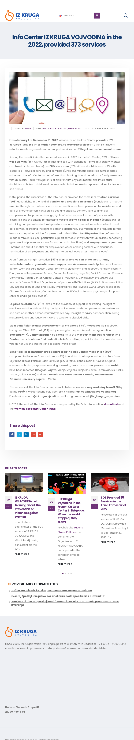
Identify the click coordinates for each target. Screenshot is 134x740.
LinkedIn (26, 434)
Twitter (19, 434)
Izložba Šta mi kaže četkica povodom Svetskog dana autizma (51, 590)
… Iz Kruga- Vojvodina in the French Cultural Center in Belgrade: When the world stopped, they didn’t (114, 510)
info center (74, 128)
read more (22, 549)
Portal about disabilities (35, 584)
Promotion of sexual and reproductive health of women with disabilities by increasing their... (29, 536)
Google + (33, 434)
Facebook (11, 434)
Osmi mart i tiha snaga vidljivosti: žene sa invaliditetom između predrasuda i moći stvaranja (65, 603)
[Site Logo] (22, 15)
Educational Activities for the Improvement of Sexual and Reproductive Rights (26, 507)
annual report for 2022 (54, 128)
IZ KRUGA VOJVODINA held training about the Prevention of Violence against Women (70, 507)
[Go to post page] (24, 482)
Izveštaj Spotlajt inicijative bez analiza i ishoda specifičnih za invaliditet (58, 596)
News (28, 128)
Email (40, 434)
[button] (97, 16)
